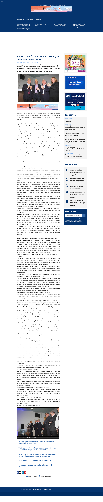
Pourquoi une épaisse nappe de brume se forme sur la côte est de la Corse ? (77, 186)
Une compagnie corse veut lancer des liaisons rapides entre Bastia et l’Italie (77, 180)
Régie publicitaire (27, 489)
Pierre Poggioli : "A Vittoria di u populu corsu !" (36, 460)
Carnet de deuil (38, 19)
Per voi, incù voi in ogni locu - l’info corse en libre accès (51, 5)
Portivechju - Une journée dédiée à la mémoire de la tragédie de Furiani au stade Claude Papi (75, 127)
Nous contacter (47, 489)
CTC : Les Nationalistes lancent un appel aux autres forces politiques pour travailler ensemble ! (38, 455)
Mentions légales (38, 489)
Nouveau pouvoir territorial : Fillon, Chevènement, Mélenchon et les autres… (37, 442)
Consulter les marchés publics (25, 19)
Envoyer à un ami (31, 476)
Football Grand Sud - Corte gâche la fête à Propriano (60, 25)
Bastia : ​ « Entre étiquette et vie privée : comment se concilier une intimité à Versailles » (75, 141)
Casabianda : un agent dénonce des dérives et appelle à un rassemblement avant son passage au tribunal (77, 172)
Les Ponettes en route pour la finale (41, 25)
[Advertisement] (51, 41)
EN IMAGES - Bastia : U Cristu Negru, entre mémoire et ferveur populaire (79, 26)
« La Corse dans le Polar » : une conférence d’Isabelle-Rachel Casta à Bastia (75, 148)
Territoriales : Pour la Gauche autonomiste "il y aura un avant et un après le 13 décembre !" (38, 449)
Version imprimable (45, 476)
